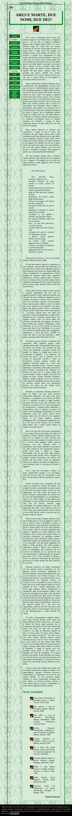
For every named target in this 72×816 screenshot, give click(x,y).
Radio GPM (14, 87)
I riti (14, 74)
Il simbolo (14, 43)
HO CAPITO (15, 813)
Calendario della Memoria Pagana (14, 94)
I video (14, 83)
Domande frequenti (14, 52)
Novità (14, 36)
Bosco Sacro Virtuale (15, 62)
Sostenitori (14, 57)
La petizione (15, 47)
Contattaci (14, 67)
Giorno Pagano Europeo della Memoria (36, 3)
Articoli (14, 79)
